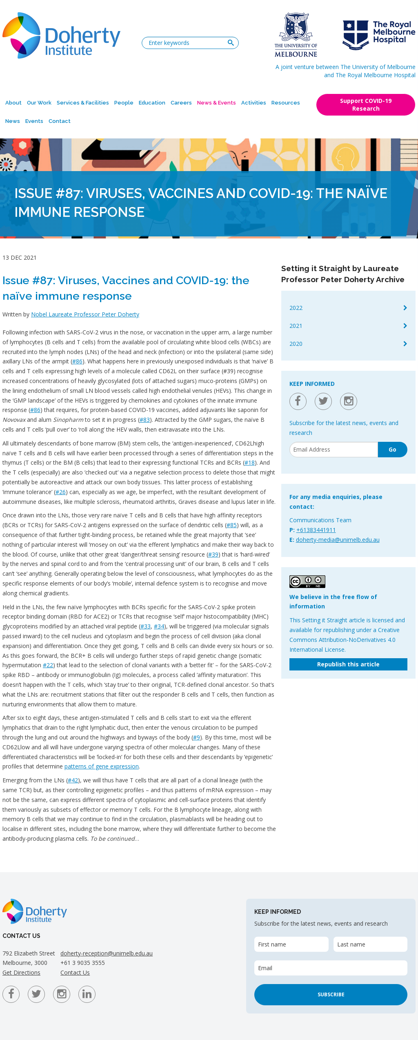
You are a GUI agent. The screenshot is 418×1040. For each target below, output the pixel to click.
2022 (295, 308)
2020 (295, 343)
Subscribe (331, 994)
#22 (48, 665)
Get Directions (21, 972)
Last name (351, 944)
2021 (295, 326)
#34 (159, 626)
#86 (77, 361)
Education (152, 103)
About (13, 103)
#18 (250, 462)
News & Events (216, 103)
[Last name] (370, 944)
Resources (285, 103)
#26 (61, 492)
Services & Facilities (83, 103)
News (12, 121)
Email (265, 968)
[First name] (291, 944)
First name (272, 944)
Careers (181, 103)
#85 (232, 525)
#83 (145, 419)
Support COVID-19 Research (365, 104)
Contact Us (75, 972)
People (123, 103)
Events (34, 121)
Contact (60, 121)
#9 (196, 737)
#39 (213, 554)
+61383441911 (316, 530)
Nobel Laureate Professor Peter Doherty (85, 314)
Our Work (39, 103)
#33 (145, 626)
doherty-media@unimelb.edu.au (338, 539)
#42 (73, 780)
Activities (253, 103)
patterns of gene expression (101, 766)
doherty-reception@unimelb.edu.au (106, 953)
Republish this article (348, 664)
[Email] (333, 449)
